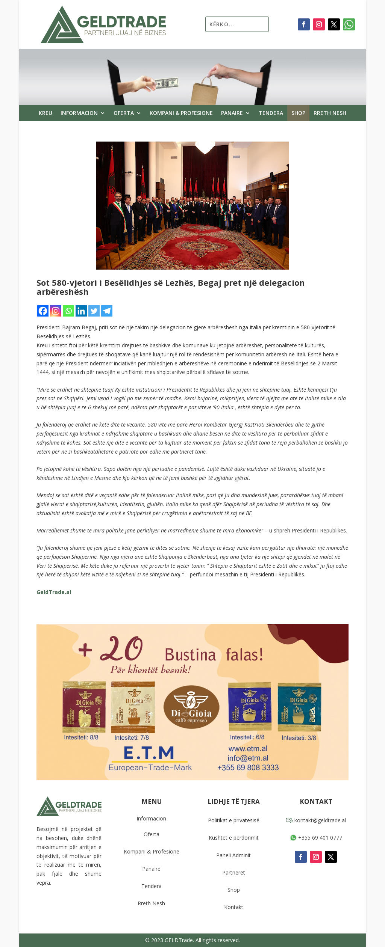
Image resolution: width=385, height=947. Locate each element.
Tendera (271, 113)
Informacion (79, 113)
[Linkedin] (81, 311)
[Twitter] (94, 311)
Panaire (232, 113)
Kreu (45, 113)
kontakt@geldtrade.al (316, 820)
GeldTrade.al (53, 592)
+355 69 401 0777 (316, 837)
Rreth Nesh (330, 113)
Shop (298, 113)
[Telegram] (106, 311)
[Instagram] (55, 311)
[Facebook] (43, 311)
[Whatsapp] (68, 311)
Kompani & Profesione (181, 113)
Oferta (124, 113)
